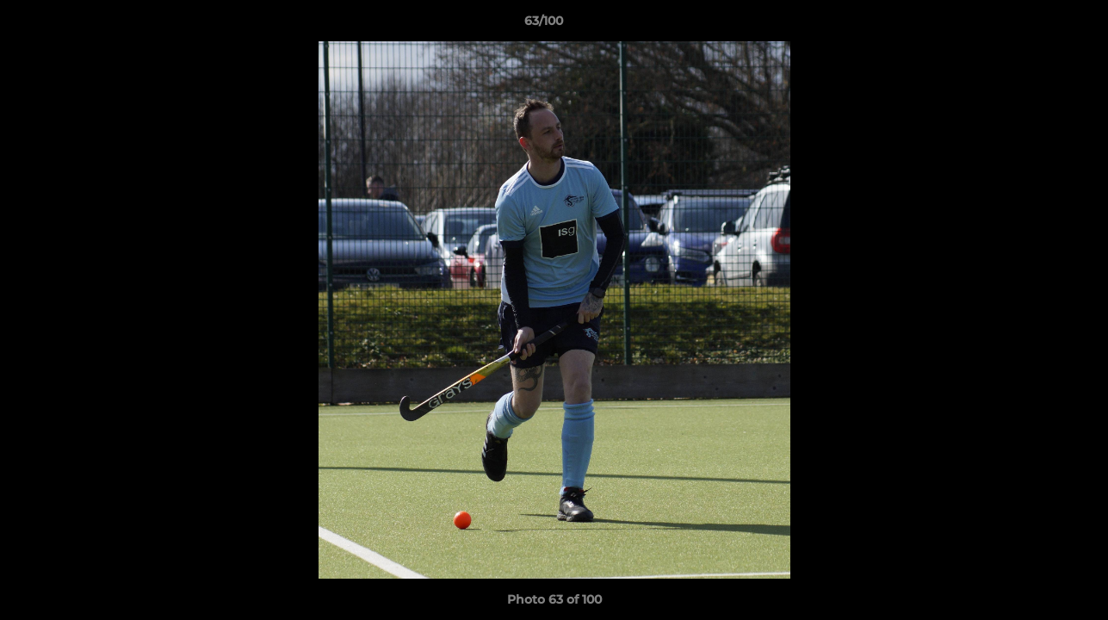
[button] (1035, 25)
